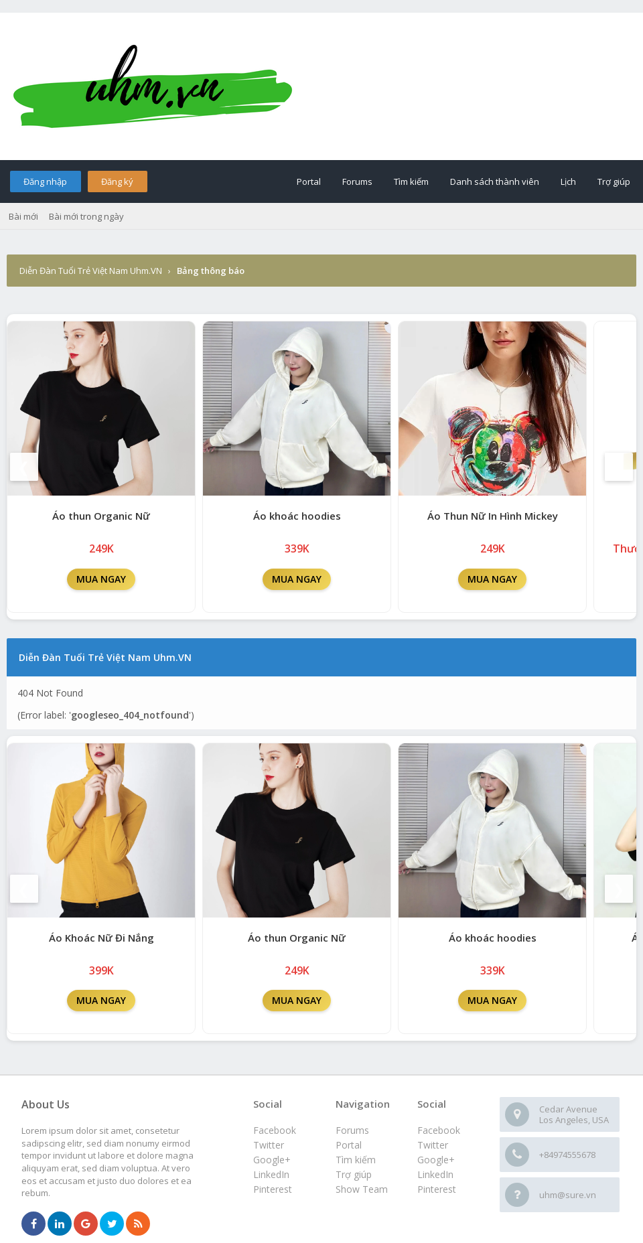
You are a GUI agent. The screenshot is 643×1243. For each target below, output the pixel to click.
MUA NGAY (101, 579)
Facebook (438, 1130)
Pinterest (436, 1189)
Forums (357, 181)
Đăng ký (117, 181)
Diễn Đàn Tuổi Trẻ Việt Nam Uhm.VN (90, 271)
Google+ (436, 1159)
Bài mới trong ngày (86, 216)
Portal (309, 181)
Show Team (362, 1189)
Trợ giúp (613, 181)
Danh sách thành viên (494, 181)
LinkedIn (435, 1174)
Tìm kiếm (411, 181)
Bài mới (23, 216)
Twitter (432, 1145)
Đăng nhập (45, 181)
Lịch (568, 181)
